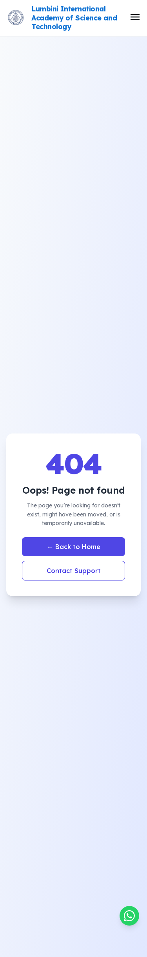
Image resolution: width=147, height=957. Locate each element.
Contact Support (74, 571)
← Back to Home (73, 547)
